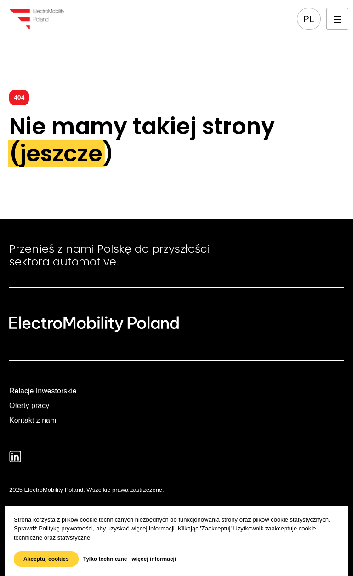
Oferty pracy (29, 405)
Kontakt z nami (33, 420)
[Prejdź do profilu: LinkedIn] (15, 456)
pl (308, 19)
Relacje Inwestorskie (43, 391)
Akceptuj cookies (46, 559)
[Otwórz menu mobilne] (337, 19)
